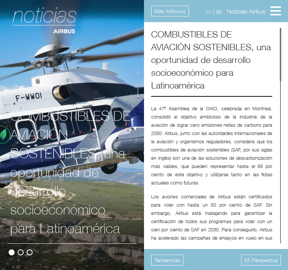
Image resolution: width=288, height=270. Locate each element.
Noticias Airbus (246, 11)
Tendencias (167, 260)
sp (219, 11)
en (209, 11)
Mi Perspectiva (261, 260)
